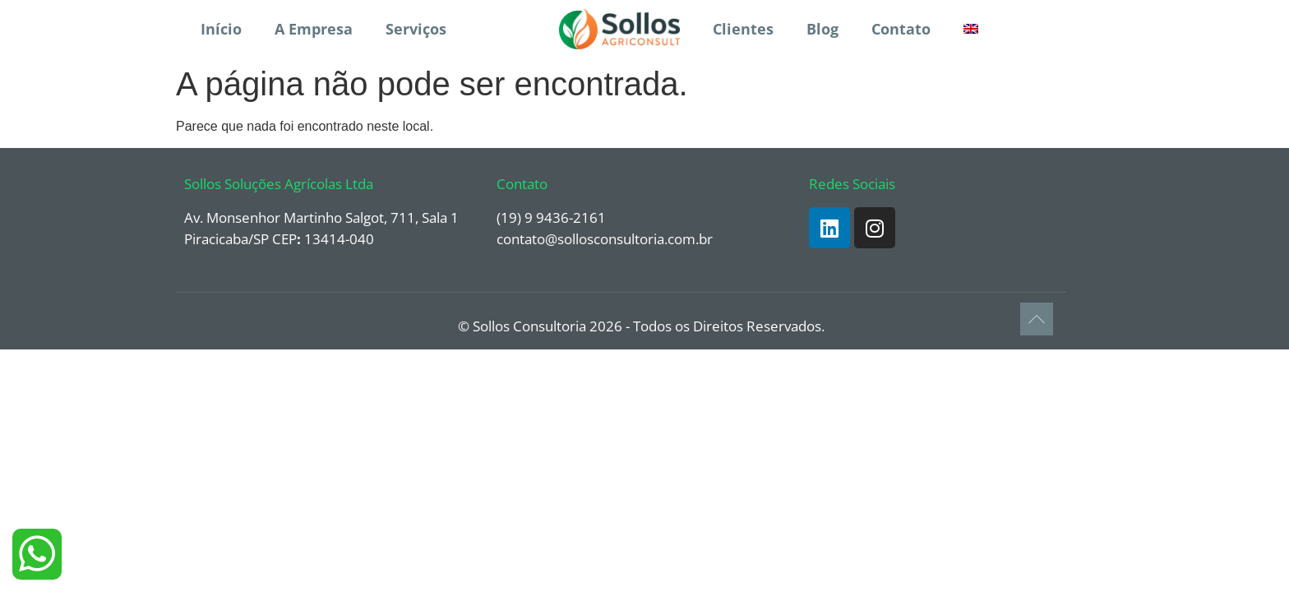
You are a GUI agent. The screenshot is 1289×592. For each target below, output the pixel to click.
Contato (901, 29)
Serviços (416, 29)
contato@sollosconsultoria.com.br (605, 238)
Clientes (743, 29)
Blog (822, 29)
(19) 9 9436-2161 (551, 217)
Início (221, 29)
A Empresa (314, 29)
